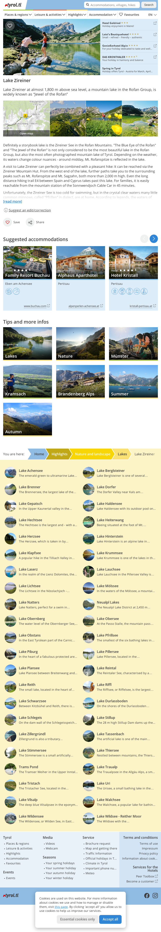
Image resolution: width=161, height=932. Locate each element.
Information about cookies (140, 858)
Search (148, 5)
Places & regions (16, 15)
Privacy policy (148, 853)
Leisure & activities (48, 15)
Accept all (110, 919)
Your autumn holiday (60, 873)
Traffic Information (99, 853)
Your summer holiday (61, 868)
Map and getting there (101, 848)
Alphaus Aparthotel (80, 278)
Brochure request (98, 843)
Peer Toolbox (147, 876)
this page (61, 907)
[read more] (12, 201)
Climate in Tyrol (97, 863)
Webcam (52, 848)
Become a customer (142, 881)
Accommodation (101, 15)
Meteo (90, 873)
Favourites (129, 14)
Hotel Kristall (133, 278)
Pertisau (64, 284)
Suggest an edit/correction (27, 210)
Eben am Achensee (18, 284)
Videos (50, 843)
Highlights (75, 15)
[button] (154, 239)
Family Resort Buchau (27, 278)
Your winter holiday (59, 878)
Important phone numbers (102, 868)
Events (10, 878)
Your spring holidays (60, 863)
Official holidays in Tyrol (102, 858)
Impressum (150, 848)
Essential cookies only (77, 919)
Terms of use (149, 843)
